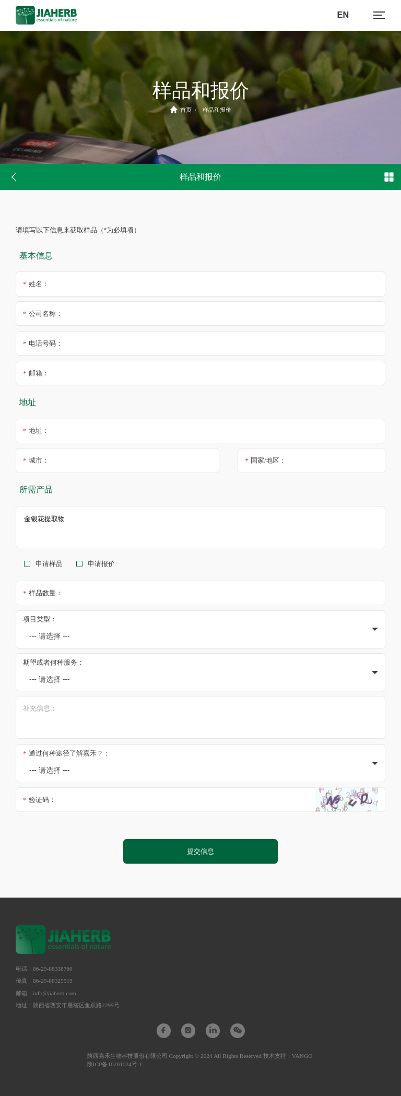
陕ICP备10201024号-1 (115, 1064)
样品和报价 (217, 110)
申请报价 (101, 564)
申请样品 (49, 564)
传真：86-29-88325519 (44, 980)
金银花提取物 (200, 527)
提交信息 (200, 851)
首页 (181, 109)
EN (343, 14)
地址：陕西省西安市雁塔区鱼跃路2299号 (68, 1005)
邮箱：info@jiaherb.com (46, 993)
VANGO (302, 1056)
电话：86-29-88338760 (44, 968)
